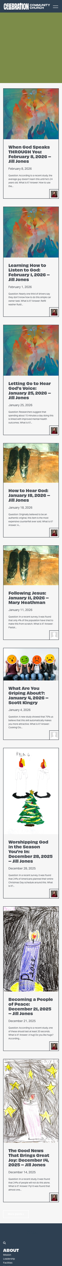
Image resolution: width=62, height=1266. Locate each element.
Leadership (9, 1258)
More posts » (16, 1214)
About (11, 1250)
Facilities (7, 1262)
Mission (7, 1254)
